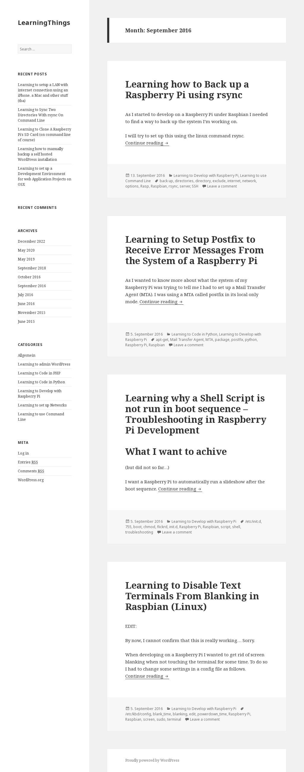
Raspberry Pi (136, 344)
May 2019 (26, 259)
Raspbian (159, 186)
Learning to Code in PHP (39, 373)
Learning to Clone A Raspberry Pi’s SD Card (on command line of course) (44, 134)
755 (128, 526)
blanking (180, 714)
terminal (174, 719)
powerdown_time (212, 714)
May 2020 (26, 250)
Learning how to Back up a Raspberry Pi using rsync (187, 89)
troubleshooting (139, 532)
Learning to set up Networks (42, 405)
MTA (209, 339)
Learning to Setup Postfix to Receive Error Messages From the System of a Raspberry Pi (194, 250)
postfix (237, 339)
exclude (219, 180)
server (185, 186)
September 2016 (32, 285)
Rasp (144, 186)
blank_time (162, 714)
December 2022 (31, 241)
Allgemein (26, 355)
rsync (173, 186)
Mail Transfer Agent (187, 339)
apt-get (162, 339)
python (251, 339)
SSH (195, 186)
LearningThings (44, 22)
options (132, 186)
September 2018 (32, 268)
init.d (173, 526)
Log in (23, 453)
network (249, 180)
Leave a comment (222, 186)
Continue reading (147, 143)
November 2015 (31, 312)
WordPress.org (31, 479)
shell (236, 526)
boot (137, 526)
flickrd (162, 526)
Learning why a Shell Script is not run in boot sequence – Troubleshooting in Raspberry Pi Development (195, 414)
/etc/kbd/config (138, 714)
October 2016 (29, 276)
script (225, 526)
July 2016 (25, 294)
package (222, 339)
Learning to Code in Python (41, 382)
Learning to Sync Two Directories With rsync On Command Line (40, 115)
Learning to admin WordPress (44, 364)
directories (184, 180)
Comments (31, 471)
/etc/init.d (253, 521)
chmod (149, 526)
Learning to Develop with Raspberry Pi (39, 393)
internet (233, 180)
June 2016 (26, 303)
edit (192, 714)
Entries (28, 462)
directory (203, 180)
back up (166, 180)
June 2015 (26, 321)
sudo (160, 719)
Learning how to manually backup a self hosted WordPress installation (40, 154)
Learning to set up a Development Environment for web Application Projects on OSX (44, 176)
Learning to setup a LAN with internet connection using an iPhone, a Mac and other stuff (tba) (43, 92)
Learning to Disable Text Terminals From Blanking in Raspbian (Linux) (192, 596)
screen (149, 719)
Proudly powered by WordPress (152, 760)
